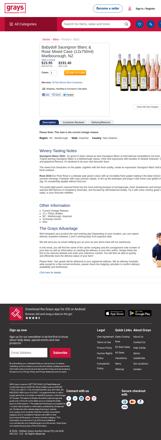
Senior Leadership (139, 356)
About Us (138, 336)
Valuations (121, 358)
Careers (137, 369)
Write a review (48, 60)
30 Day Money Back (67, 82)
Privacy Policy (104, 347)
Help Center (139, 347)
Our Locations (140, 363)
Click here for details (50, 272)
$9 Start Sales (122, 347)
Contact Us (139, 342)
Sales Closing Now (122, 339)
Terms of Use (104, 342)
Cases (44, 72)
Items (118, 363)
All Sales (119, 352)
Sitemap (119, 369)
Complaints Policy (103, 366)
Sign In (145, 8)
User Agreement (105, 336)
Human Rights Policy (104, 356)
